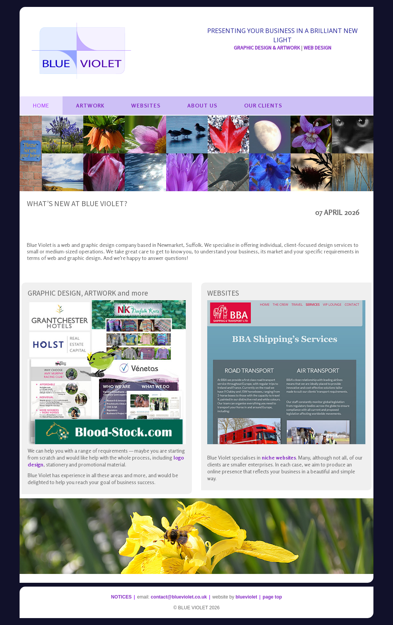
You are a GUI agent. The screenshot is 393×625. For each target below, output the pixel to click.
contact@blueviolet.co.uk (179, 597)
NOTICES (121, 597)
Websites (145, 105)
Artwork (90, 105)
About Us (202, 105)
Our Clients (263, 105)
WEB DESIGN (317, 47)
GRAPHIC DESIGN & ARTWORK (267, 47)
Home (41, 105)
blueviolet (246, 597)
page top (272, 597)
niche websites (279, 458)
